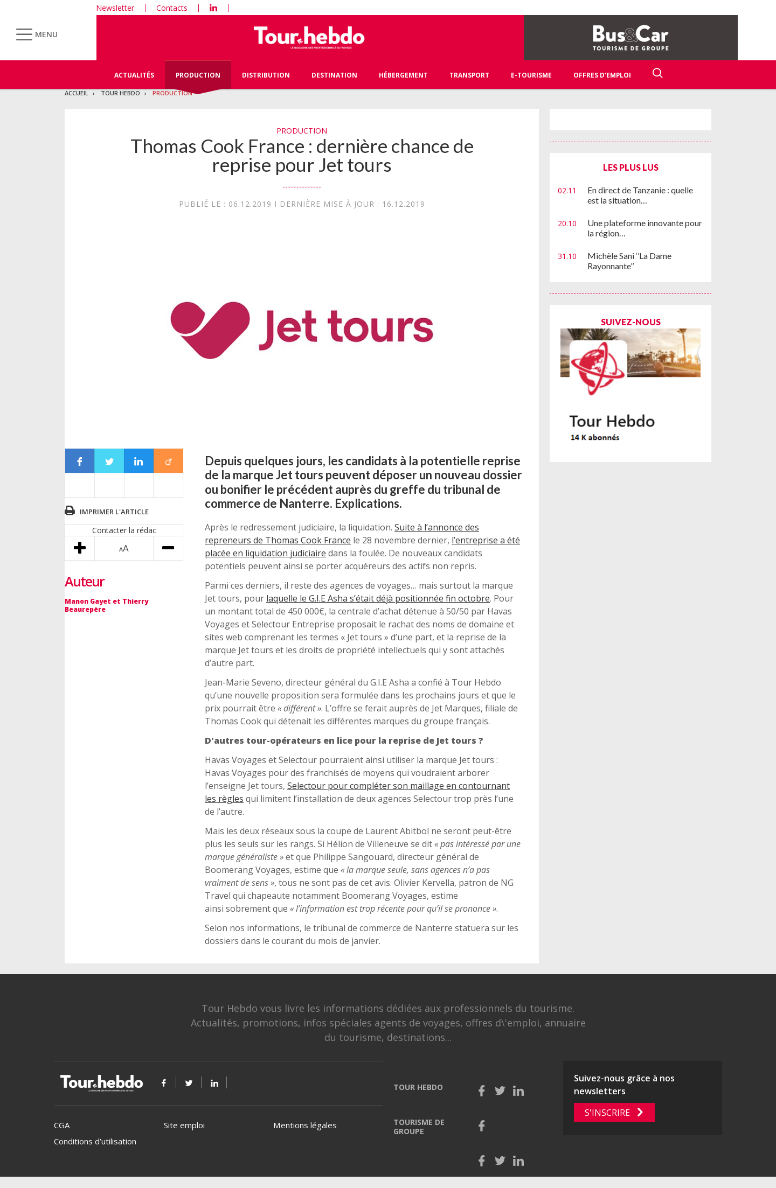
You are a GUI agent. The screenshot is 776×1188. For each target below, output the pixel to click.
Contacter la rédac (124, 530)
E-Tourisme (531, 75)
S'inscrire (607, 1113)
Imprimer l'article (114, 511)
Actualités (134, 75)
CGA (62, 1125)
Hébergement (403, 75)
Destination (334, 75)
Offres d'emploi (602, 75)
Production (198, 75)
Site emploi (184, 1125)
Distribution (266, 75)
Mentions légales (305, 1125)
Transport (469, 75)
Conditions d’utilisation (95, 1141)
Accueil (76, 93)
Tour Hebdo (120, 93)
